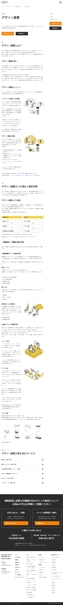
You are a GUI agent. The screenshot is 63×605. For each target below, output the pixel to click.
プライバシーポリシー (11, 603)
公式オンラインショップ (44, 562)
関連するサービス (54, 19)
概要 (51, 14)
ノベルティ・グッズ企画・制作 (8, 482)
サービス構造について (17, 6)
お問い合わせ (17, 567)
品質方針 (53, 582)
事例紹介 (17, 559)
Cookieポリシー (19, 603)
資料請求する (22, 33)
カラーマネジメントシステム (56, 579)
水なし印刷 (54, 569)
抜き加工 (53, 592)
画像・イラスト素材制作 (31, 589)
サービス (8, 6)
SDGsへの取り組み (43, 577)
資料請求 (17, 564)
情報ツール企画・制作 (6, 459)
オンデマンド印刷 (55, 576)
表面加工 (53, 585)
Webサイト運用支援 (31, 578)
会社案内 (40, 564)
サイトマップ (4, 603)
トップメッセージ (42, 567)
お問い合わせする (8, 33)
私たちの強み (17, 557)
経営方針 (41, 569)
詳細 (51, 16)
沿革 (40, 574)
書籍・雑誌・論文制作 (31, 587)
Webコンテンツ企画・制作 (7, 478)
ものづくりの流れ (55, 557)
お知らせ (17, 569)
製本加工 (53, 590)
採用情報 (17, 562)
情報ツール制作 (30, 563)
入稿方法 (53, 559)
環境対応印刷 (29, 592)
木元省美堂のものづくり (55, 554)
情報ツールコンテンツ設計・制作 (9, 464)
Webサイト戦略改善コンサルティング (10, 473)
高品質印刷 (54, 567)
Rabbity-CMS (41, 559)
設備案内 (53, 562)
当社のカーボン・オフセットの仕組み (56, 573)
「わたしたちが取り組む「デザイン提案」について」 (22, 175)
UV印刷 (53, 564)
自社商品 (40, 554)
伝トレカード (42, 557)
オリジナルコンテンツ (19, 577)
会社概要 (41, 572)
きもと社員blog (18, 574)
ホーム (3, 6)
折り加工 (53, 587)
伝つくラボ (17, 572)
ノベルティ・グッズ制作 (31, 584)
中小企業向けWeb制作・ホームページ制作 (11, 469)
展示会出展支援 (30, 594)
